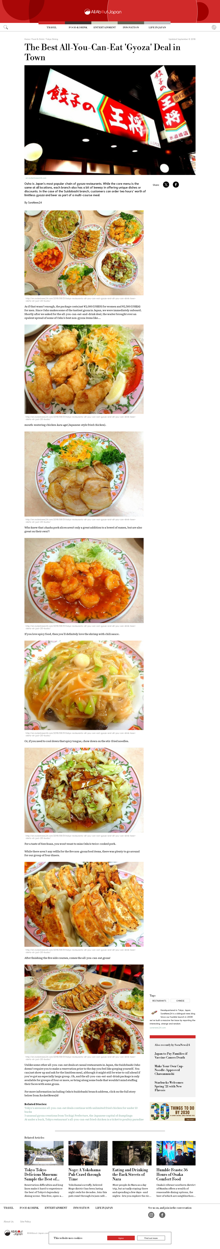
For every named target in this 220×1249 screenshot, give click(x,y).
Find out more (151, 1238)
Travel (52, 27)
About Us (9, 1221)
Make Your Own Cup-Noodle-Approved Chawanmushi (169, 1070)
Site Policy (25, 1221)
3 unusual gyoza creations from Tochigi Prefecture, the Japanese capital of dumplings (78, 1115)
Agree (121, 1238)
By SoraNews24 (33, 202)
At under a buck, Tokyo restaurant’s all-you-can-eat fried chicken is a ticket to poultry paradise (84, 1119)
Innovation (131, 27)
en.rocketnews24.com (36, 177)
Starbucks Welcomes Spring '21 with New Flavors (169, 1086)
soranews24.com (158, 1027)
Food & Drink (78, 27)
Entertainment (105, 27)
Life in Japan (157, 27)
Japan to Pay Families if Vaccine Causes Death (171, 1056)
